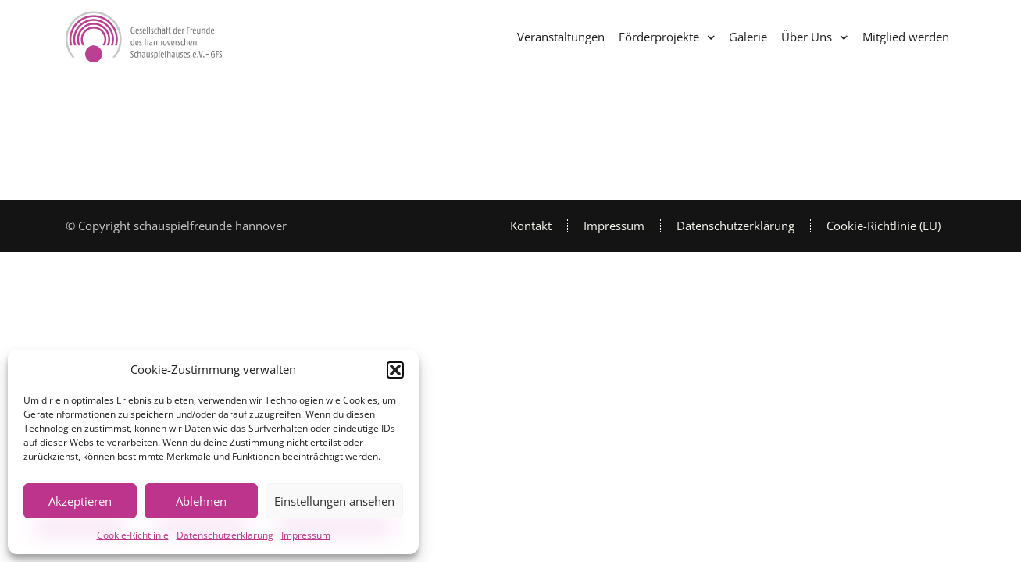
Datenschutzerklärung (225, 535)
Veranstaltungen (561, 36)
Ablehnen (201, 501)
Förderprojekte (667, 38)
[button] (395, 370)
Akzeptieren (80, 501)
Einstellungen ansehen (334, 501)
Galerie (748, 36)
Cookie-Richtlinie (133, 535)
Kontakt (531, 225)
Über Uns (814, 38)
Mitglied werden (905, 36)
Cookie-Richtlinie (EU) (883, 225)
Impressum (305, 535)
